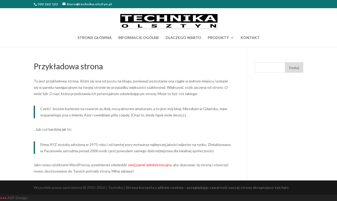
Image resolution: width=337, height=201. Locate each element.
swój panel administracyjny (149, 165)
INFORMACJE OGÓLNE (138, 38)
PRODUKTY (218, 38)
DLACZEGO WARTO (183, 38)
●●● (3, 197)
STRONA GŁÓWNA (94, 38)
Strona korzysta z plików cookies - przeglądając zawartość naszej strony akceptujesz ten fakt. (208, 187)
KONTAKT (250, 38)
